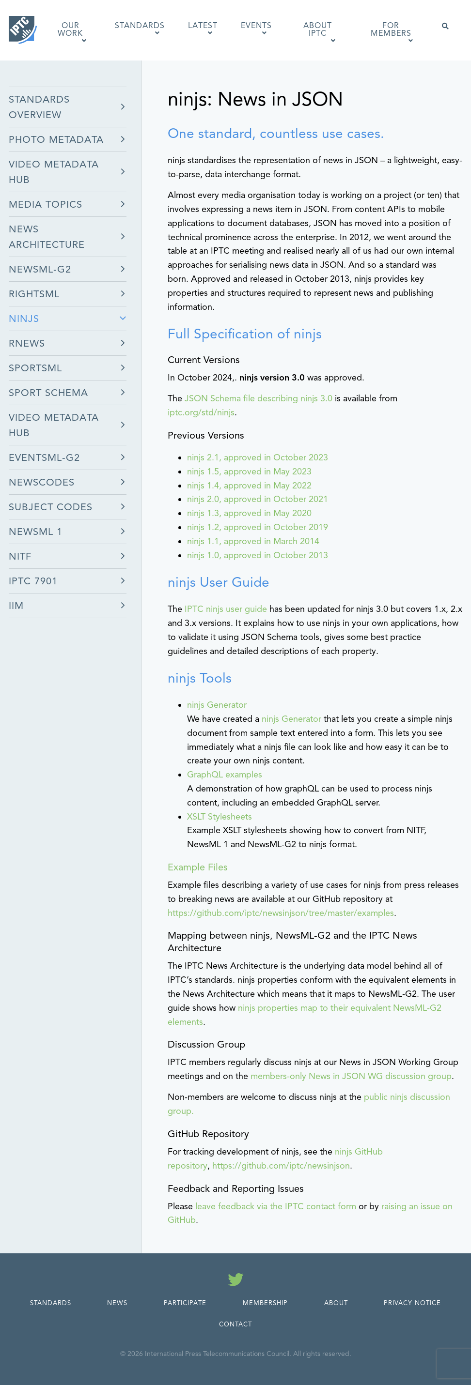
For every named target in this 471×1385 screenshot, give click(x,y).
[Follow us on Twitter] (236, 1281)
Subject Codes (51, 507)
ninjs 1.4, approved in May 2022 (249, 485)
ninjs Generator (217, 705)
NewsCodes (42, 482)
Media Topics (45, 204)
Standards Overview (39, 107)
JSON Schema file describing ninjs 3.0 (258, 398)
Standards (50, 1303)
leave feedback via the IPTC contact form (275, 1206)
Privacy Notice (412, 1303)
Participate (185, 1303)
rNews (27, 343)
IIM (16, 606)
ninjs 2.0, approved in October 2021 (257, 499)
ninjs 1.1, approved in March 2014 (253, 541)
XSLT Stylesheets (219, 816)
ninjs (24, 319)
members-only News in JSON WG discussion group (351, 1076)
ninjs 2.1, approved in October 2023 (257, 457)
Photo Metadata (56, 140)
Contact (235, 1324)
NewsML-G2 (40, 269)
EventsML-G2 (44, 458)
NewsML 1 (36, 532)
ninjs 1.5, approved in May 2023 (249, 471)
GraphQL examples (224, 774)
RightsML (34, 294)
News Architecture (47, 237)
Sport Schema (48, 393)
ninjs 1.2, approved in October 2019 (257, 527)
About (336, 1303)
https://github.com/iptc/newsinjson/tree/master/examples (281, 913)
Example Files (198, 867)
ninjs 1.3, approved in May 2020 (249, 513)
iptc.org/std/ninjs (201, 412)
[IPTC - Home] (23, 30)
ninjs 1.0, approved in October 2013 (257, 555)
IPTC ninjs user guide (226, 609)
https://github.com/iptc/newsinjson (281, 1165)
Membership (265, 1303)
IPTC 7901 (33, 581)
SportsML (35, 368)
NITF (20, 556)
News (117, 1303)
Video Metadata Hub (54, 172)
